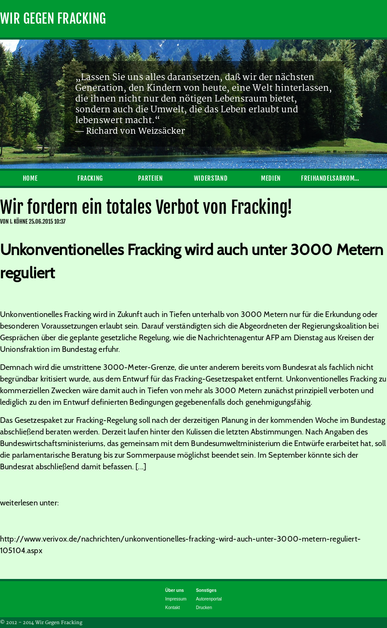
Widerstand (210, 178)
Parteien (150, 178)
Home (30, 178)
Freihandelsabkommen (331, 178)
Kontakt (172, 607)
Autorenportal (209, 599)
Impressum (175, 599)
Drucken (204, 607)
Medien (271, 178)
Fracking (90, 178)
